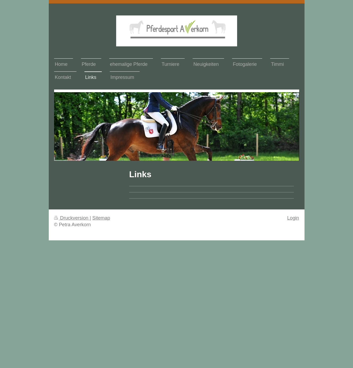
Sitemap (101, 218)
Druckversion (72, 218)
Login (293, 218)
